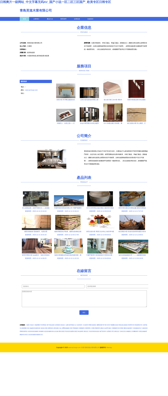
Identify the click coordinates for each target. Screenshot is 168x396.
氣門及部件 (103, 334)
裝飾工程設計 (30, 328)
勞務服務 (75, 331)
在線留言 (90, 19)
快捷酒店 (93, 328)
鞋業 (71, 331)
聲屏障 (130, 328)
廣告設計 (86, 334)
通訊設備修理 (143, 334)
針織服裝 (128, 334)
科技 (28, 331)
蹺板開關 (37, 328)
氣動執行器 (39, 338)
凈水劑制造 (43, 328)
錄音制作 (79, 328)
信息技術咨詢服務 (33, 334)
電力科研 (107, 328)
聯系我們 (63, 19)
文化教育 (85, 328)
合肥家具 (109, 334)
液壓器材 (50, 331)
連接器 (126, 328)
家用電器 (71, 328)
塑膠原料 (97, 331)
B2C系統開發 (136, 328)
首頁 (24, 19)
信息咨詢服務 (48, 334)
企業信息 (77, 19)
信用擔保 (57, 328)
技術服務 (41, 334)
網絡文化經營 (104, 331)
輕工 (141, 328)
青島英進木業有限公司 (36, 10)
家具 (26, 338)
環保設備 (121, 328)
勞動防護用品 (23, 334)
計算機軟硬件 (135, 334)
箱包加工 (63, 328)
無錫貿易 (32, 331)
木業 (82, 351)
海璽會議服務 (66, 331)
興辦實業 (87, 331)
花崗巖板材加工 (137, 331)
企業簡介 (36, 19)
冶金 (60, 331)
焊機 (89, 328)
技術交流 (122, 334)
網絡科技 (22, 338)
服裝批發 (145, 331)
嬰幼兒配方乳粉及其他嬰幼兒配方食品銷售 (71, 334)
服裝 (109, 331)
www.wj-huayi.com (31, 90)
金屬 (67, 328)
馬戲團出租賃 (114, 328)
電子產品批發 (51, 328)
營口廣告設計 (116, 334)
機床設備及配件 (128, 331)
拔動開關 (23, 331)
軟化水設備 (55, 334)
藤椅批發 (37, 331)
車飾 (46, 331)
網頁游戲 (56, 331)
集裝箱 (43, 331)
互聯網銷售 (81, 331)
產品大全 (50, 19)
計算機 (92, 331)
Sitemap (109, 351)
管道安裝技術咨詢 (94, 334)
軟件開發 (120, 331)
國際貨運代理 (100, 328)
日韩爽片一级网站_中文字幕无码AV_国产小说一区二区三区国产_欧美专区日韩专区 (55, 2)
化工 (75, 328)
